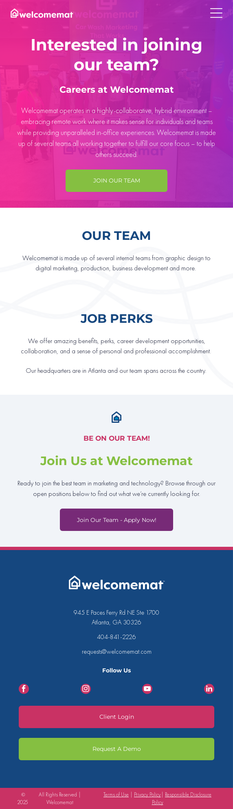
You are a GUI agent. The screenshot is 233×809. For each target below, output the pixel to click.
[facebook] (24, 690)
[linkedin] (209, 690)
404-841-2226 (116, 637)
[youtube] (147, 690)
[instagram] (86, 690)
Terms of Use (116, 794)
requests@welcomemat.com (117, 651)
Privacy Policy (147, 794)
